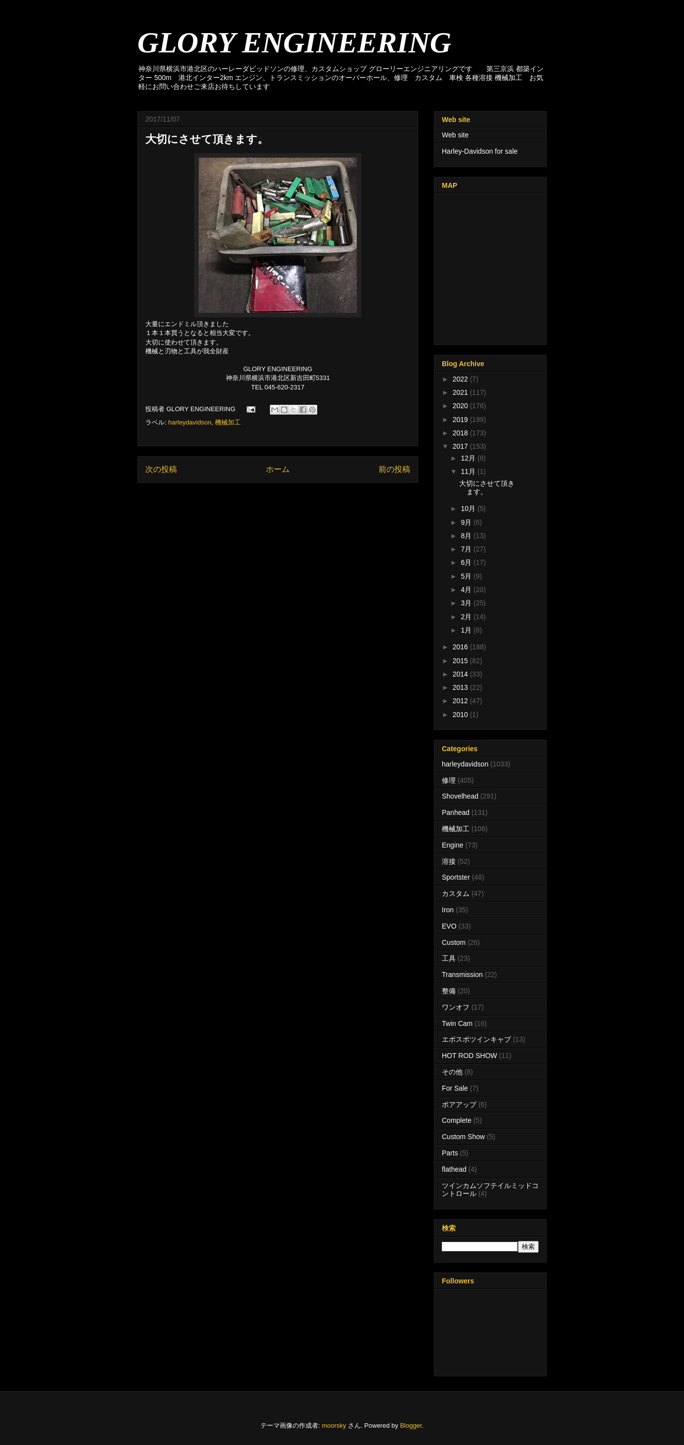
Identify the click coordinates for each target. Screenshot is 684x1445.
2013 (461, 687)
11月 (469, 471)
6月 (467, 562)
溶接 (449, 861)
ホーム (278, 469)
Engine (453, 845)
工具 (449, 958)
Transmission (462, 974)
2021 (461, 392)
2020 (461, 406)
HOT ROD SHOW (469, 1056)
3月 (467, 603)
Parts (450, 1153)
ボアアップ (459, 1104)
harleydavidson (189, 422)
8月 (467, 536)
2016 (461, 647)
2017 (461, 446)
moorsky (334, 1425)
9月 (467, 522)
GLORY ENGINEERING (294, 42)
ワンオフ (456, 1007)
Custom (454, 942)
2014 (461, 674)
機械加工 (228, 422)
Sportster (456, 877)
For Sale (455, 1088)
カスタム (456, 893)
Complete (456, 1120)
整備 (449, 991)
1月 (467, 630)
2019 (461, 420)
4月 (467, 590)
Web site (455, 135)
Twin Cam (457, 1023)
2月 (467, 617)
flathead (454, 1169)
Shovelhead (460, 796)
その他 (452, 1072)
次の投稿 (161, 469)
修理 (449, 780)
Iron (448, 910)
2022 (461, 379)
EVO (449, 926)
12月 (469, 458)
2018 (461, 433)
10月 (469, 508)
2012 (461, 701)
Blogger (411, 1425)
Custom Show (463, 1137)
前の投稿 (394, 469)
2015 (461, 661)
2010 (461, 715)
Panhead (456, 812)
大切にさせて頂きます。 (486, 487)
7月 (467, 549)
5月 (467, 576)
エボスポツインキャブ (476, 1039)
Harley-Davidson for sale (479, 151)
